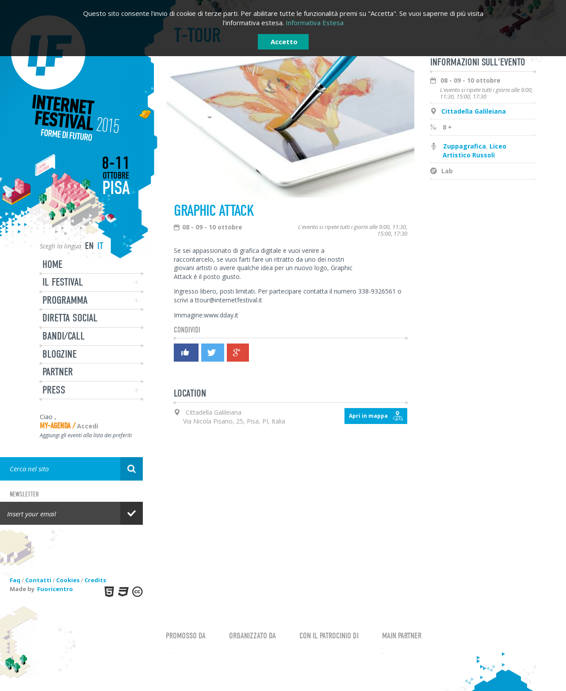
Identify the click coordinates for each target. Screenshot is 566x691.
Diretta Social (70, 318)
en (89, 246)
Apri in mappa (368, 416)
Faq (15, 580)
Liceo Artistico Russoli (474, 150)
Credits (95, 580)
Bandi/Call (63, 336)
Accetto (284, 41)
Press (53, 390)
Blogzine (59, 354)
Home (52, 264)
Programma (65, 300)
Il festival (62, 282)
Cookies (68, 580)
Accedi (87, 426)
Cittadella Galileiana (473, 111)
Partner (57, 372)
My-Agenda (55, 426)
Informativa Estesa (315, 22)
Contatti (38, 580)
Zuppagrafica (464, 146)
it (100, 246)
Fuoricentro (55, 589)
